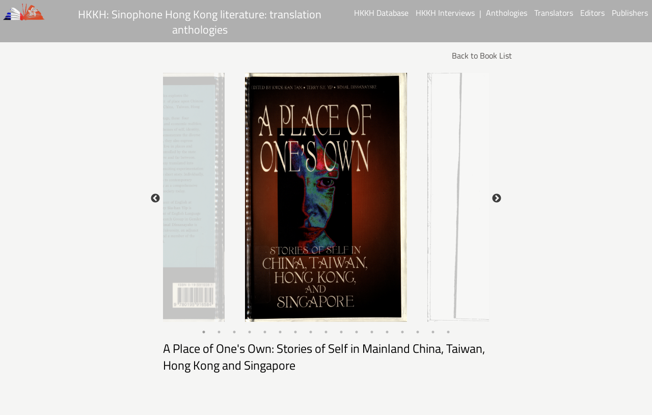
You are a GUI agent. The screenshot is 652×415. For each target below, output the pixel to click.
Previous (155, 198)
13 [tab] (387, 332)
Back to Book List (482, 55)
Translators (553, 12)
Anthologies (506, 12)
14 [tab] (402, 332)
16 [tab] (433, 332)
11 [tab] (356, 332)
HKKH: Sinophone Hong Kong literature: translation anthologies (199, 21)
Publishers (630, 12)
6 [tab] (280, 332)
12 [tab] (372, 332)
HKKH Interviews (445, 12)
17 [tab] (448, 332)
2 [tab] (219, 332)
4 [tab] (249, 332)
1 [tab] (204, 332)
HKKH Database (381, 12)
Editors (592, 12)
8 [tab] (311, 332)
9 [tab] (326, 332)
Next (497, 198)
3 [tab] (234, 332)
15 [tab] (418, 332)
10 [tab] (341, 332)
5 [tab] (265, 332)
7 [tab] (295, 332)
